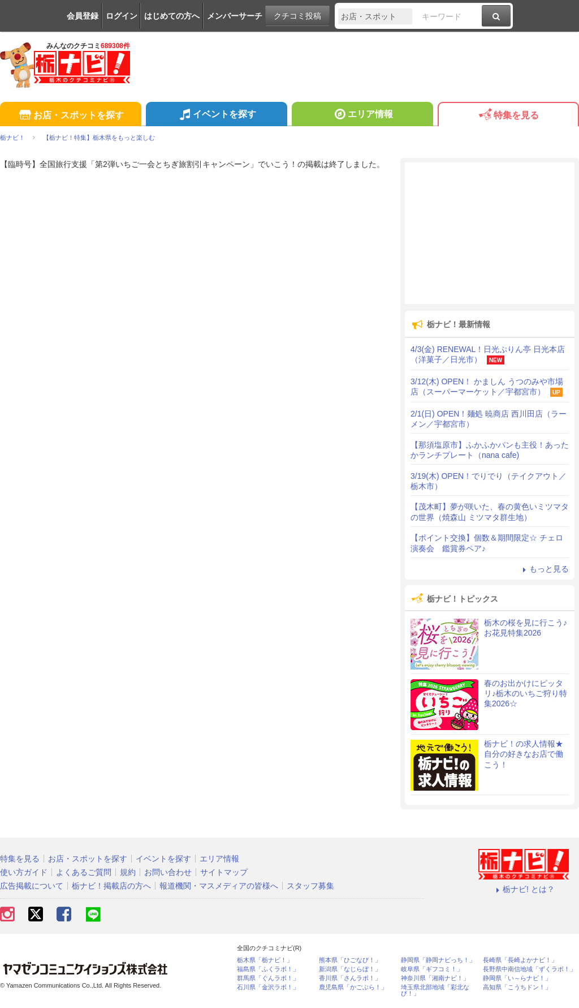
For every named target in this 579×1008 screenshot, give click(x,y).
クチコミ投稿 (297, 15)
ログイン (121, 15)
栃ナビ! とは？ (523, 889)
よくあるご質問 (83, 872)
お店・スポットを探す (70, 116)
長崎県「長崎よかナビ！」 (520, 960)
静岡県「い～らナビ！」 (517, 978)
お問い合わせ (168, 872)
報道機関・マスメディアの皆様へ (218, 885)
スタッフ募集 (310, 885)
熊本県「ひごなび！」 (350, 960)
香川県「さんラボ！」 (350, 978)
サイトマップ (224, 872)
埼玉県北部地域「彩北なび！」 (435, 990)
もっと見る (544, 568)
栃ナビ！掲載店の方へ (111, 885)
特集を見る (508, 116)
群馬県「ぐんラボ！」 (268, 978)
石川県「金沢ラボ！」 (268, 987)
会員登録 (82, 15)
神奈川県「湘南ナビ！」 (435, 978)
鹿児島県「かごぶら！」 (353, 987)
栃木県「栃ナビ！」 (265, 960)
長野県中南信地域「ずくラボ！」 (529, 969)
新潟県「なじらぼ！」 (350, 969)
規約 (128, 872)
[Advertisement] (489, 233)
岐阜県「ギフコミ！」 (432, 969)
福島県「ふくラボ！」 (268, 969)
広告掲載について (31, 885)
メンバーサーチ (234, 15)
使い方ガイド (23, 872)
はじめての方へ (172, 15)
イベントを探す (216, 115)
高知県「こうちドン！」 (517, 987)
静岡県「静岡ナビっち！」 (438, 960)
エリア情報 (362, 115)
